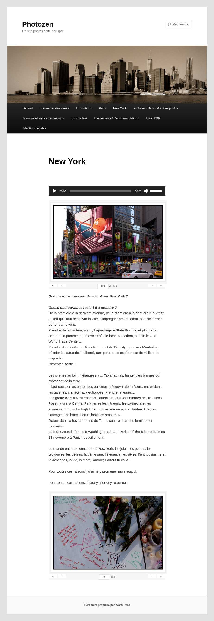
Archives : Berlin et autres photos (156, 108)
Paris (102, 108)
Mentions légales (34, 128)
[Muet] (146, 191)
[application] (107, 191)
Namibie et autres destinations (43, 118)
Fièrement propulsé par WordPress (107, 605)
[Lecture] (54, 191)
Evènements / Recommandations (116, 118)
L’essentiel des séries (54, 108)
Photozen (38, 24)
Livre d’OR (153, 118)
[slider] (100, 191)
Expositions (83, 108)
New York (119, 108)
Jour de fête (79, 118)
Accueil (28, 108)
